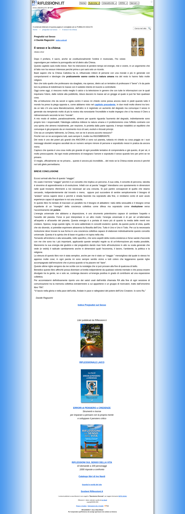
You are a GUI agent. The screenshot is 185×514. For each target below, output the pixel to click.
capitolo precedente (105, 104)
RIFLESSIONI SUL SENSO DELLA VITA (92, 462)
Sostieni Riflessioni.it (92, 491)
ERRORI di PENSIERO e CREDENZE (92, 408)
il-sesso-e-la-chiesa (69, 30)
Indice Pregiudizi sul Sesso (92, 305)
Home (35, 30)
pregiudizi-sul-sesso (49, 30)
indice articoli (61, 40)
